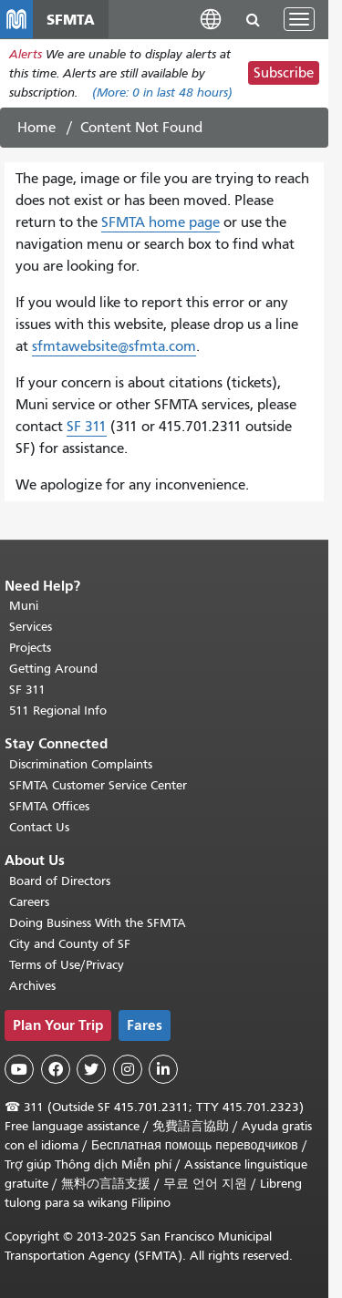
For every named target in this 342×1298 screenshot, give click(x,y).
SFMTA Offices (49, 806)
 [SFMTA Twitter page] (91, 1069)
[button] (211, 19)
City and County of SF (69, 944)
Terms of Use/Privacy (66, 965)
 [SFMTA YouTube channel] (19, 1069)
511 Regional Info (58, 710)
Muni (23, 605)
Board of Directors (59, 881)
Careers (29, 902)
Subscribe (284, 73)
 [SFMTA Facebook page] (55, 1069)
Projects (30, 647)
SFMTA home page (160, 222)
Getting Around (53, 668)
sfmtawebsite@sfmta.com (114, 346)
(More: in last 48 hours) (162, 92)
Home (36, 127)
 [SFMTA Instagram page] (127, 1069)
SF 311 (87, 426)
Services (30, 626)
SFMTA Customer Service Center (98, 785)
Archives (32, 986)
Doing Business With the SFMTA (97, 923)
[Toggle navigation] (299, 19)
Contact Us (39, 827)
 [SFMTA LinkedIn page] (163, 1069)
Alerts (25, 54)
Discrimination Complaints (80, 764)
